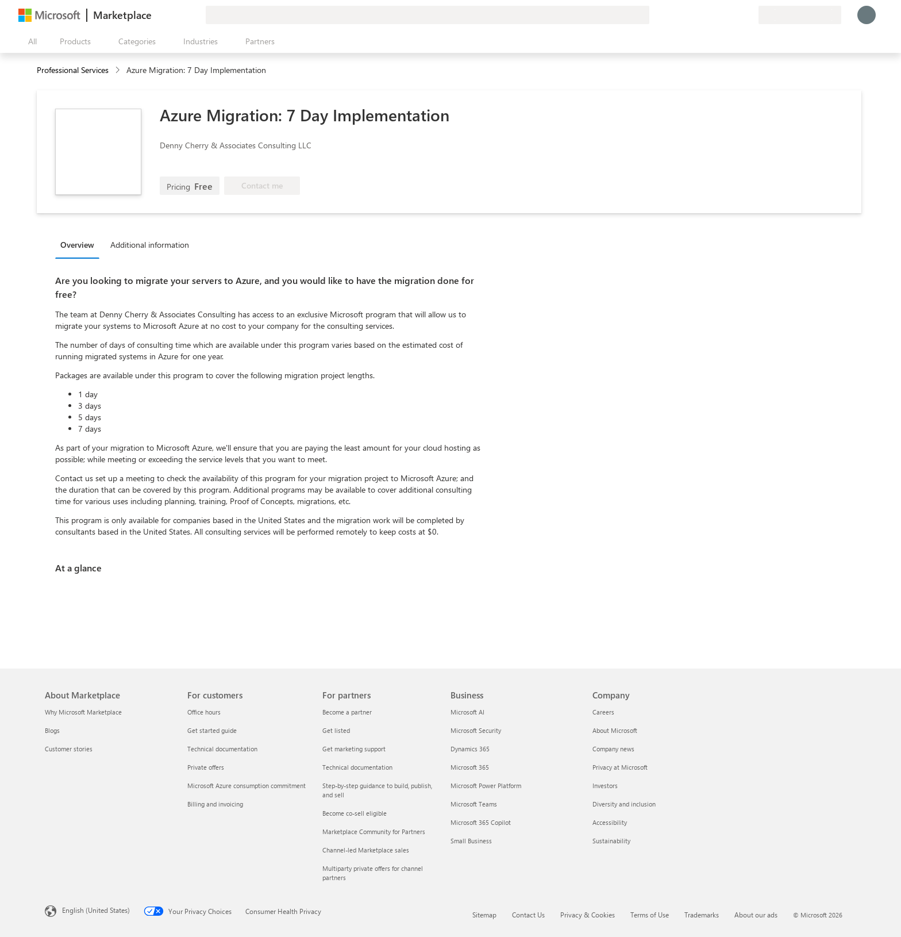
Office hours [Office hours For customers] (204, 712)
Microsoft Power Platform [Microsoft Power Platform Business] (485, 785)
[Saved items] (735, 15)
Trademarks (701, 914)
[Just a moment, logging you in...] (866, 15)
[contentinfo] (118, 70)
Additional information (149, 244)
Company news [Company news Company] (613, 748)
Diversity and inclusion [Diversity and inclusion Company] (624, 804)
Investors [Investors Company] (605, 785)
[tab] (80, 244)
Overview (77, 244)
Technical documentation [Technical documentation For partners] (357, 767)
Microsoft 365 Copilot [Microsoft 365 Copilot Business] (480, 822)
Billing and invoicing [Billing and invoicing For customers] (215, 804)
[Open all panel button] (29, 41)
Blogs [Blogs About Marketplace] (52, 730)
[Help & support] (721, 15)
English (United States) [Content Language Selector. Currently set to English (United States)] (96, 910)
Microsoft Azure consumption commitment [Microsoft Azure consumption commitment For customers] (246, 785)
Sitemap (484, 914)
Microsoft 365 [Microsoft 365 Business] (469, 767)
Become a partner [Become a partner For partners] (347, 712)
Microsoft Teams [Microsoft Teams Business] (473, 804)
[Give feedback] (708, 15)
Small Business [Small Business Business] (471, 840)
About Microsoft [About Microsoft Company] (614, 730)
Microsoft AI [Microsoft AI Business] (467, 712)
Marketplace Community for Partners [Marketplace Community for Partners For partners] (373, 831)
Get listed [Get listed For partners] (336, 730)
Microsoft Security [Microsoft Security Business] (475, 730)
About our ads (755, 914)
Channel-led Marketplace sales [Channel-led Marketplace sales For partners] (365, 850)
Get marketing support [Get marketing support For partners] (354, 748)
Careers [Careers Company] (603, 712)
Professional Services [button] (73, 69)
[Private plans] (749, 15)
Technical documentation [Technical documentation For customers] (222, 748)
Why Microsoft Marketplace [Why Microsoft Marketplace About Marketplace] (83, 712)
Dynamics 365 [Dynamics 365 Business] (470, 748)
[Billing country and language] (799, 15)
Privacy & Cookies (587, 914)
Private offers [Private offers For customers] (205, 767)
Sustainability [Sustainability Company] (611, 840)
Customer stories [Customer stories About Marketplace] (69, 748)
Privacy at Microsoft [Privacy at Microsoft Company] (620, 767)
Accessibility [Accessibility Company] (609, 822)
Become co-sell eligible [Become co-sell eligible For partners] (354, 813)
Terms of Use (649, 914)
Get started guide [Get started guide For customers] (212, 730)
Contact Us (528, 914)
